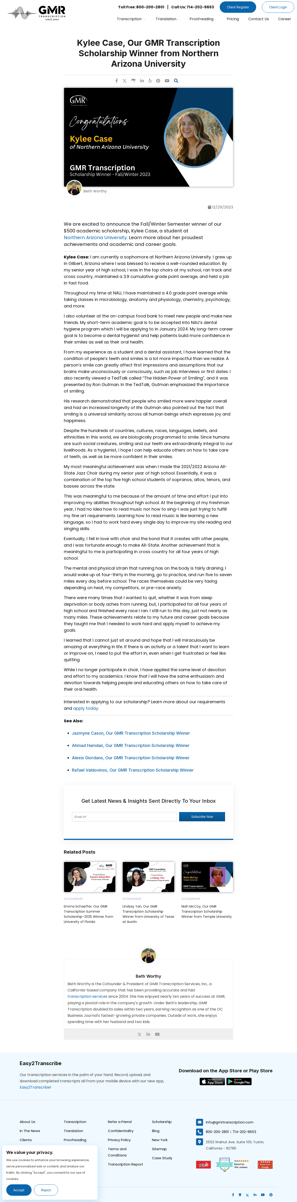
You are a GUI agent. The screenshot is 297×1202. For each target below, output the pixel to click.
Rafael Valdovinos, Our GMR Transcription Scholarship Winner (133, 770)
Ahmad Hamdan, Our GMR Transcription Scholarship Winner (131, 745)
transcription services (87, 996)
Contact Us (258, 19)
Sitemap (159, 1148)
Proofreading (203, 19)
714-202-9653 (244, 1131)
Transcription (131, 19)
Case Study (162, 1157)
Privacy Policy (119, 1139)
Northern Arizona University (95, 237)
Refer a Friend (120, 1121)
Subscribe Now (202, 817)
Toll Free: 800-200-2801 (141, 7)
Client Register (238, 7)
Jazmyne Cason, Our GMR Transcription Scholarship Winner (131, 733)
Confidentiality (120, 1130)
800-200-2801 (217, 1131)
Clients (26, 1139)
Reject (46, 1190)
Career (284, 19)
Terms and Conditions (117, 1151)
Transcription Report (125, 1164)
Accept (18, 1190)
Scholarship (162, 1121)
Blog (155, 1130)
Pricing (233, 19)
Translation (167, 19)
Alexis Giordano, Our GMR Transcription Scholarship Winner (131, 757)
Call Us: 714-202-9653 (192, 7)
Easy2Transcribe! (35, 1087)
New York (160, 1139)
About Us (28, 1121)
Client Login (278, 7)
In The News (30, 1130)
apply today (85, 708)
